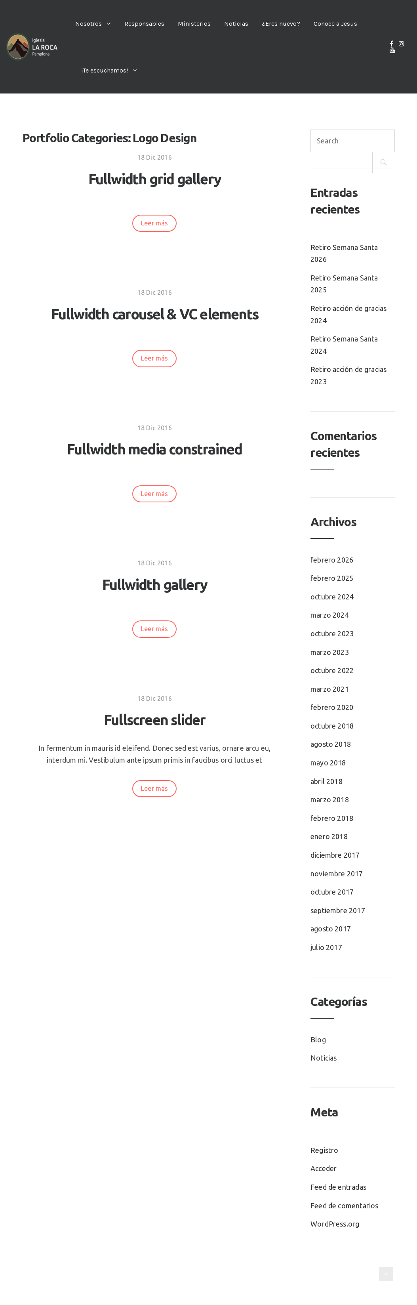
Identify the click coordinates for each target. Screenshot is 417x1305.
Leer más (154, 223)
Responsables (144, 23)
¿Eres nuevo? (281, 23)
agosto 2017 (330, 929)
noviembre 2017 (336, 874)
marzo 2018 (329, 799)
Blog (318, 1040)
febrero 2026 (331, 560)
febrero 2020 (331, 707)
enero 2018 (329, 836)
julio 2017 (326, 947)
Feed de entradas (338, 1187)
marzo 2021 (329, 689)
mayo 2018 (328, 763)
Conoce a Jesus (335, 23)
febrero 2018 (331, 818)
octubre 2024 (332, 597)
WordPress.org (334, 1224)
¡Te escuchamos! (104, 70)
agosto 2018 (330, 744)
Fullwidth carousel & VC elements (154, 314)
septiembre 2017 (337, 910)
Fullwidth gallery (154, 584)
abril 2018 (326, 781)
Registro (324, 1150)
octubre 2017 (332, 892)
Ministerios (194, 23)
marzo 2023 (329, 652)
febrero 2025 (331, 578)
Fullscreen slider (154, 720)
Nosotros (88, 23)
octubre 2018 (332, 726)
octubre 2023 (332, 633)
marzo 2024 (329, 615)
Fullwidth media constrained (154, 449)
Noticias (236, 23)
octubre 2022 (332, 670)
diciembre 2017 (335, 855)
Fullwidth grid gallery (154, 179)
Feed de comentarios (344, 1206)
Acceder (323, 1168)
